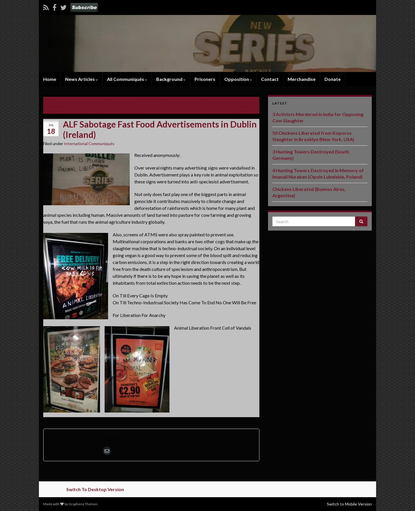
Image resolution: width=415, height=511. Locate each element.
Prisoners (205, 79)
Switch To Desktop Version (95, 489)
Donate (333, 79)
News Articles (81, 79)
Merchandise (302, 79)
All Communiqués (127, 79)
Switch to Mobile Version (349, 503)
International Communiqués (89, 143)
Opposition (238, 79)
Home (49, 79)
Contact (270, 79)
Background (171, 79)
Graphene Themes (83, 504)
